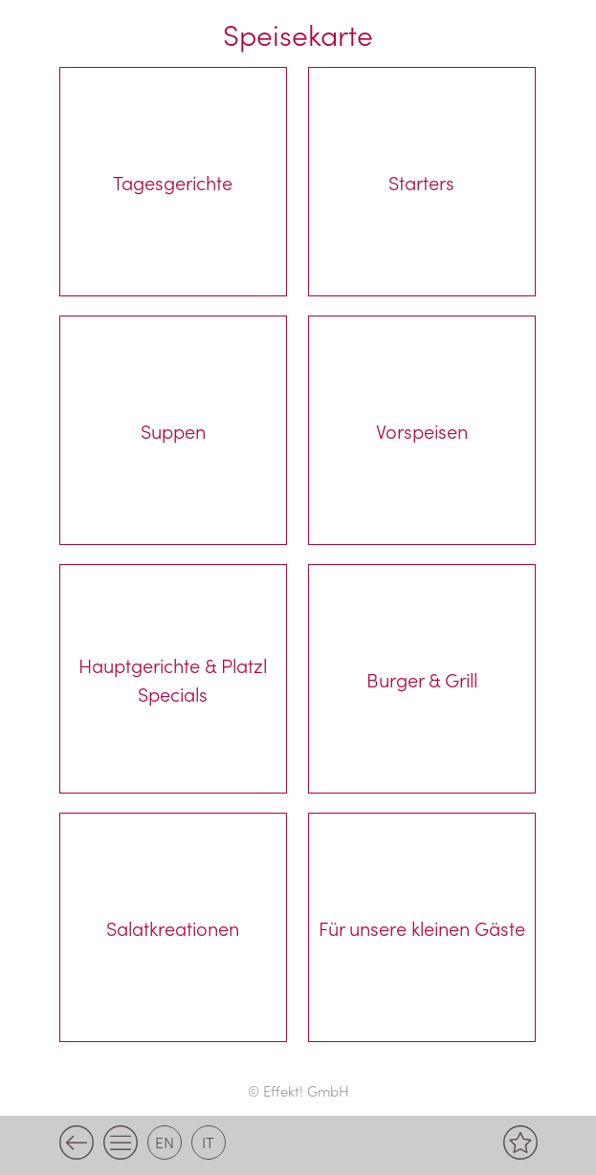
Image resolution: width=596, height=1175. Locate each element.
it (208, 1141)
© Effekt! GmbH (298, 1090)
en (164, 1141)
